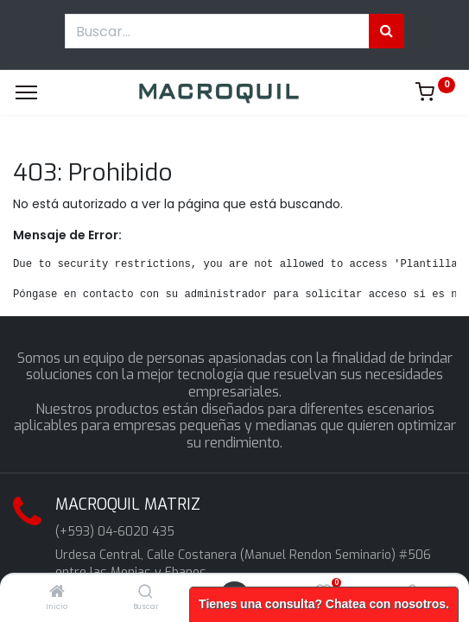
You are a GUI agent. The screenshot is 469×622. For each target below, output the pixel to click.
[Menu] (26, 92)
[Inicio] (57, 592)
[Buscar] (145, 592)
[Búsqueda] (386, 31)
